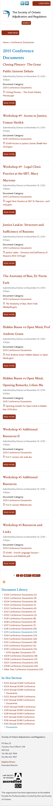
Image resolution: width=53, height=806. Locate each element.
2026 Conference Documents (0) (20, 594)
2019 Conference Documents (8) (20, 618)
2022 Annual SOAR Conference (19, 696)
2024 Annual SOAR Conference (19, 686)
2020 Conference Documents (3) (20, 615)
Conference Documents (22, 42)
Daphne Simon (8, 762)
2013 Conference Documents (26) (20, 638)
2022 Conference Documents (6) (20, 608)
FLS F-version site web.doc (19, 457)
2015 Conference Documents (17, 87)
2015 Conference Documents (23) (20, 632)
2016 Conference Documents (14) (20, 628)
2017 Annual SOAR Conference (19, 717)
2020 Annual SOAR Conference (20, 706)
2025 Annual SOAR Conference (19, 683)
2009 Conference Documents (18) (20, 655)
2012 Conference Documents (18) (20, 642)
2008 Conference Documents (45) (21, 666)
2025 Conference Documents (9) (20, 598)
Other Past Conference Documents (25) (23, 669)
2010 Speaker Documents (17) (20, 652)
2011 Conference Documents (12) (20, 645)
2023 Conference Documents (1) (20, 605)
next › (27, 575)
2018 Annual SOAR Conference (19, 713)
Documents (11, 693)
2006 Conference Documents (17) (20, 659)
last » (36, 575)
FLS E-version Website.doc (19, 505)
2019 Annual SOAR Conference (19, 710)
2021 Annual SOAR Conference (19, 700)
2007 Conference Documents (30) (21, 662)
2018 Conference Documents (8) (20, 622)
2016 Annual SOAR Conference (19, 720)
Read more (10, 103)
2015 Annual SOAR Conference (19, 723)
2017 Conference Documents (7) (20, 625)
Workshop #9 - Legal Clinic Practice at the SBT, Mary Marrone (22, 174)
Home (6, 42)
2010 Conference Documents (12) (20, 649)
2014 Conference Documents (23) (20, 635)
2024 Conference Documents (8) (20, 601)
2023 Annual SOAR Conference (19, 689)
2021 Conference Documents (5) (20, 611)
